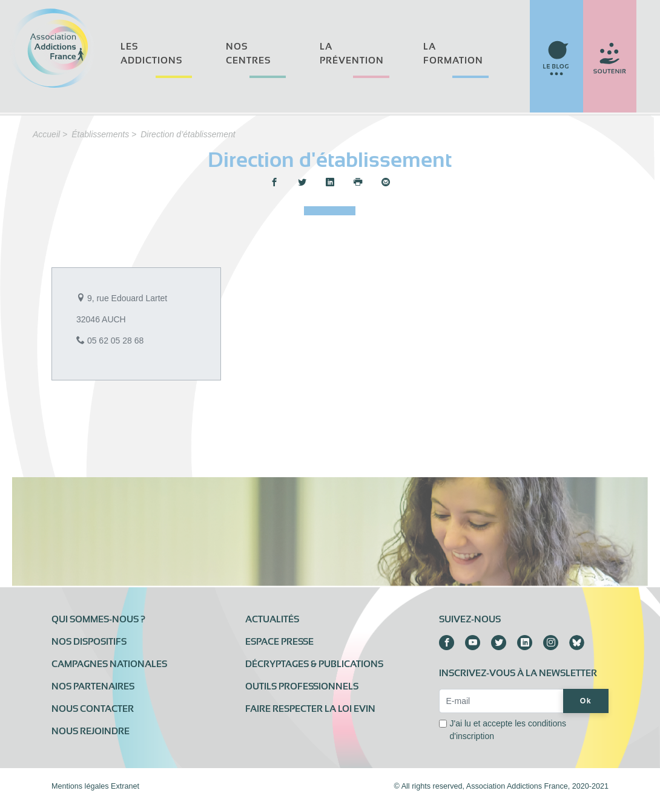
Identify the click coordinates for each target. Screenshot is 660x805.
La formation (453, 53)
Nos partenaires (92, 686)
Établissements (100, 134)
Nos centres (248, 53)
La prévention (352, 53)
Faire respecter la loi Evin (310, 708)
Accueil (46, 134)
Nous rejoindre (90, 731)
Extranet (125, 786)
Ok (586, 701)
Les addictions (151, 53)
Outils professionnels (301, 686)
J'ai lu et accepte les (507, 730)
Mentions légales (80, 786)
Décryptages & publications (314, 664)
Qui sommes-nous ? (98, 619)
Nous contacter (92, 708)
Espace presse (279, 641)
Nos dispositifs (89, 641)
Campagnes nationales (109, 664)
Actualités (272, 619)
